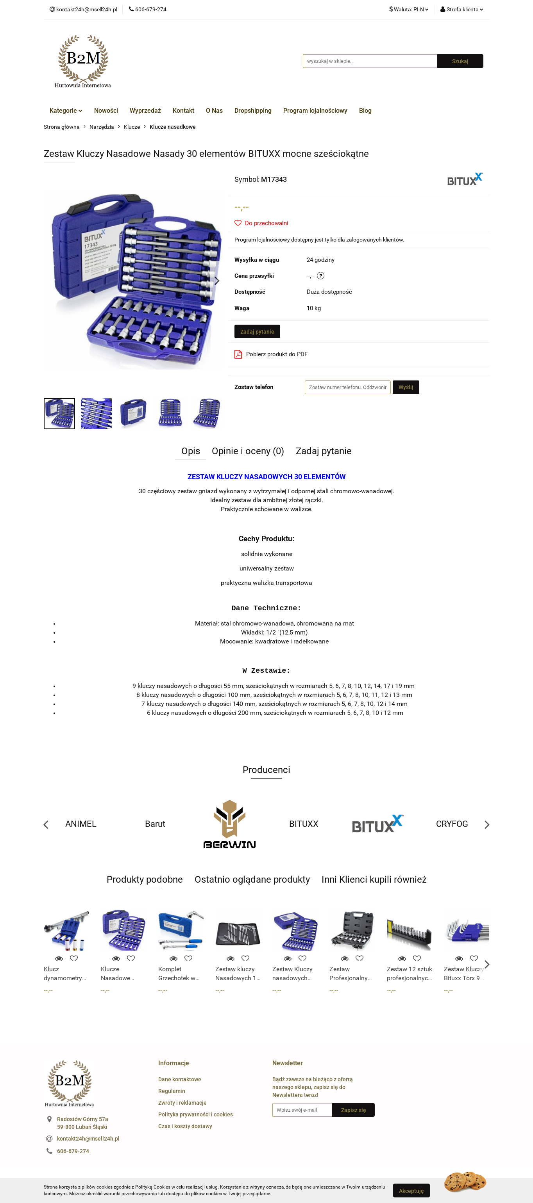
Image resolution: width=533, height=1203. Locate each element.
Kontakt (183, 110)
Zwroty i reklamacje (182, 1103)
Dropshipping (253, 110)
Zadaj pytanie (257, 332)
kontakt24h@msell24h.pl (88, 1138)
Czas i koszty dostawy (185, 1126)
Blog (365, 110)
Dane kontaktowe (179, 1079)
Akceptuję (411, 1190)
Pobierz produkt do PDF (271, 354)
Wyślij (406, 387)
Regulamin (171, 1091)
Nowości (106, 110)
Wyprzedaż (145, 110)
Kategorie (66, 110)
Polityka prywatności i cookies (195, 1114)
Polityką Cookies (152, 1187)
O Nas (214, 110)
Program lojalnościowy (315, 110)
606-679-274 (73, 1151)
